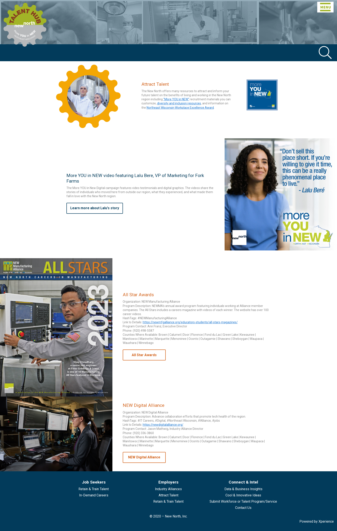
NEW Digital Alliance (144, 457)
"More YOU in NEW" (176, 99)
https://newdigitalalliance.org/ (163, 424)
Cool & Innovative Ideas (243, 495)
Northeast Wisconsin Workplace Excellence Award (180, 107)
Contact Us (243, 508)
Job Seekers (94, 482)
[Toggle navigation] (325, 7)
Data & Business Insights (243, 489)
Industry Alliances (168, 489)
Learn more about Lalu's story (94, 208)
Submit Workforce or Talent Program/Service (243, 501)
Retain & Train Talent (93, 489)
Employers (168, 482)
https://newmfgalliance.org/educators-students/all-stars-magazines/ (190, 322)
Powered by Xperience (316, 521)
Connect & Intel (243, 482)
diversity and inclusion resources (179, 103)
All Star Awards (144, 355)
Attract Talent (168, 495)
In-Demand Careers (93, 495)
